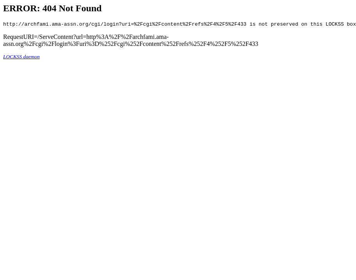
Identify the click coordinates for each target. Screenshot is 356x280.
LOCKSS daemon (21, 58)
